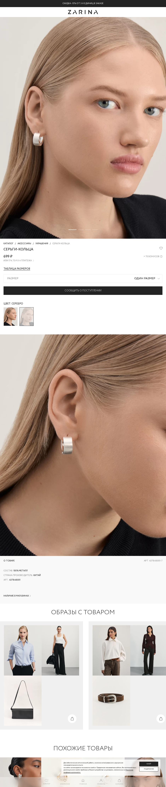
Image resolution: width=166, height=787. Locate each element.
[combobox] (83, 278)
